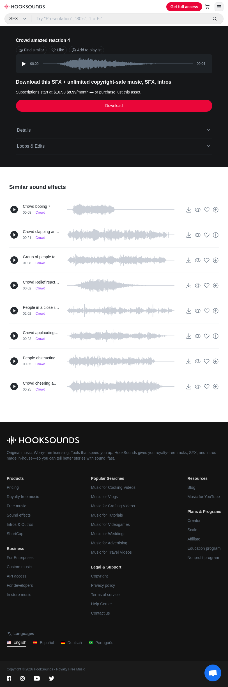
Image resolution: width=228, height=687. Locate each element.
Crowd (40, 212)
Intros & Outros (20, 524)
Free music (16, 506)
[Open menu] (219, 6)
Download (114, 105)
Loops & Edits (114, 146)
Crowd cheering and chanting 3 (41, 383)
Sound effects (19, 515)
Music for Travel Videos (111, 552)
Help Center (101, 604)
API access (16, 576)
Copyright (99, 576)
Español (43, 642)
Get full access (184, 6)
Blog (191, 487)
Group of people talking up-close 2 (41, 257)
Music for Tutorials (107, 515)
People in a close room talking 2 (41, 307)
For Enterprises (20, 557)
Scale (192, 530)
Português (101, 642)
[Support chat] (212, 673)
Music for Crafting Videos (113, 506)
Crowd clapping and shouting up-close (41, 231)
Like (57, 50)
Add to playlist (87, 50)
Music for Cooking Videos (113, 487)
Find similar (31, 50)
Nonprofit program (203, 557)
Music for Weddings (108, 533)
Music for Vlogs (104, 496)
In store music (19, 594)
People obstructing (39, 358)
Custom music (19, 567)
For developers (20, 585)
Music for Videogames (110, 524)
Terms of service (105, 594)
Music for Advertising (109, 543)
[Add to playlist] (216, 210)
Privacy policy (103, 585)
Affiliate (193, 539)
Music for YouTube (203, 496)
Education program (203, 548)
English (16, 642)
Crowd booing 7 (36, 206)
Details (114, 130)
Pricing (13, 487)
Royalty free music (23, 496)
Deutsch (71, 642)
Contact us (100, 613)
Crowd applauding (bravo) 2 (41, 332)
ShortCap (15, 533)
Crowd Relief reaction (41, 282)
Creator (194, 520)
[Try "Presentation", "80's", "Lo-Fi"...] (119, 19)
